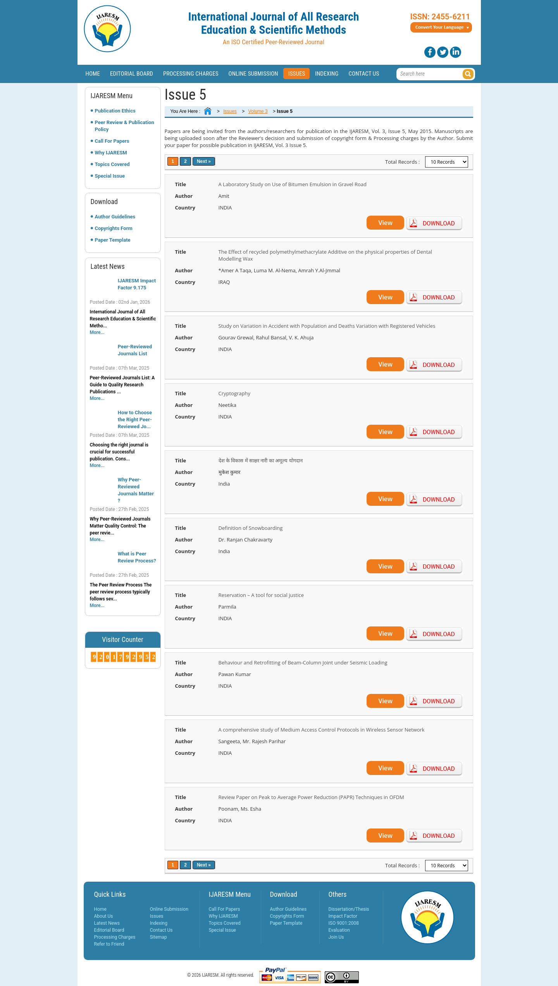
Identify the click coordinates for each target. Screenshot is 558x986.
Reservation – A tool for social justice (261, 595)
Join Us (336, 937)
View (385, 222)
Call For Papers (112, 141)
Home (93, 73)
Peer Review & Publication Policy (124, 125)
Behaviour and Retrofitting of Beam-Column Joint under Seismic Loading (303, 662)
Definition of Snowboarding (251, 527)
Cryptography (234, 393)
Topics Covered (112, 164)
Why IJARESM (111, 153)
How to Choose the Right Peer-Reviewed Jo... (135, 419)
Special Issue (110, 176)
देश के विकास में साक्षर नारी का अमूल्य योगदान (261, 460)
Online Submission (253, 73)
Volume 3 (258, 111)
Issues (296, 73)
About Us (103, 916)
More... (97, 332)
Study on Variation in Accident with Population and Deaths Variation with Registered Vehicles (327, 325)
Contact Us (363, 73)
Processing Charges (191, 73)
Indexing (326, 73)
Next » (204, 161)
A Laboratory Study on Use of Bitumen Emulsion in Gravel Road (293, 184)
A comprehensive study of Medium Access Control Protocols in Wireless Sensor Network (322, 729)
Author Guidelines (115, 217)
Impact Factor (343, 916)
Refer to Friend (109, 944)
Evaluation (339, 930)
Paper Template (113, 240)
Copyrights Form (114, 228)
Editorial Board (131, 73)
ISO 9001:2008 (344, 923)
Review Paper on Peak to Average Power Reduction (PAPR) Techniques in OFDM (311, 797)
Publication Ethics (115, 111)
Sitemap (158, 937)
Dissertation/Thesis (349, 909)
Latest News (107, 923)
